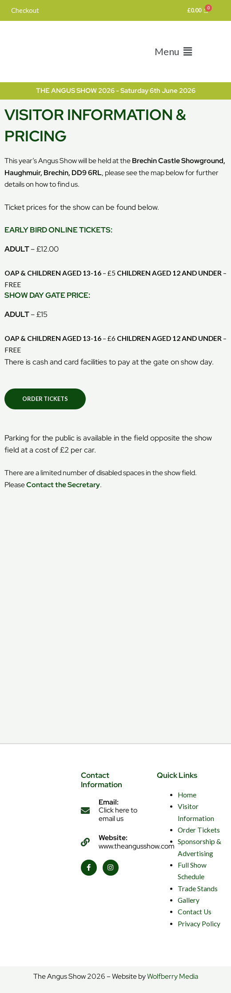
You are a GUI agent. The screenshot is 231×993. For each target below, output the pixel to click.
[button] (173, 51)
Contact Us (194, 912)
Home (187, 795)
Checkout (25, 10)
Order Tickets (199, 830)
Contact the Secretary (63, 484)
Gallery (188, 900)
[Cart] (198, 10)
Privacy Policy (199, 924)
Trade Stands (198, 889)
